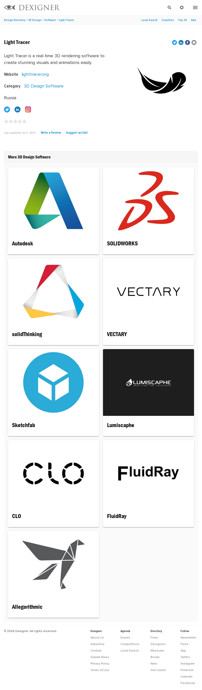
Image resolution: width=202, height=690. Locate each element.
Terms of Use (99, 670)
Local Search (150, 20)
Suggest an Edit (77, 132)
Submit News (99, 657)
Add (193, 20)
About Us (97, 637)
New (153, 663)
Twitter (185, 657)
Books (155, 657)
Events (125, 637)
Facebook (187, 683)
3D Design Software (44, 85)
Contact (96, 650)
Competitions (130, 644)
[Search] (119, 7)
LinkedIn (186, 676)
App (183, 650)
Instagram (187, 663)
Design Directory (14, 20)
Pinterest (187, 670)
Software (50, 20)
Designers (158, 644)
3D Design (34, 20)
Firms (154, 637)
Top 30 (182, 20)
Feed (184, 644)
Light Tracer (66, 20)
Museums (157, 650)
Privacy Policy (99, 663)
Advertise (97, 644)
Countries (168, 20)
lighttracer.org (35, 74)
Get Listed (158, 670)
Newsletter (188, 637)
